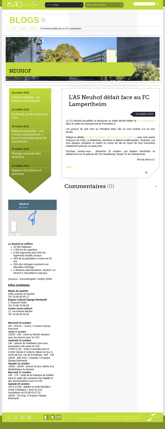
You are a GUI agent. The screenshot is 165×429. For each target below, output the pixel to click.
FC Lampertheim (146, 120)
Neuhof (32, 28)
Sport (69, 166)
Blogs (56, 5)
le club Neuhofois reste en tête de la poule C (110, 137)
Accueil (12, 28)
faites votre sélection (96, 5)
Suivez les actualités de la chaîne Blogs (43, 20)
